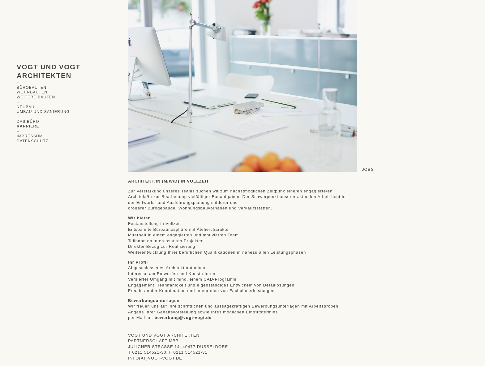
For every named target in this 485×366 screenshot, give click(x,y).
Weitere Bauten (36, 97)
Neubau (26, 107)
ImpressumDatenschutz (32, 138)
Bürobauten (31, 87)
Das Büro (28, 121)
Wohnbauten (32, 92)
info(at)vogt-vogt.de (155, 358)
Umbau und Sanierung (43, 112)
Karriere (28, 126)
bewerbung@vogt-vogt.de (183, 317)
